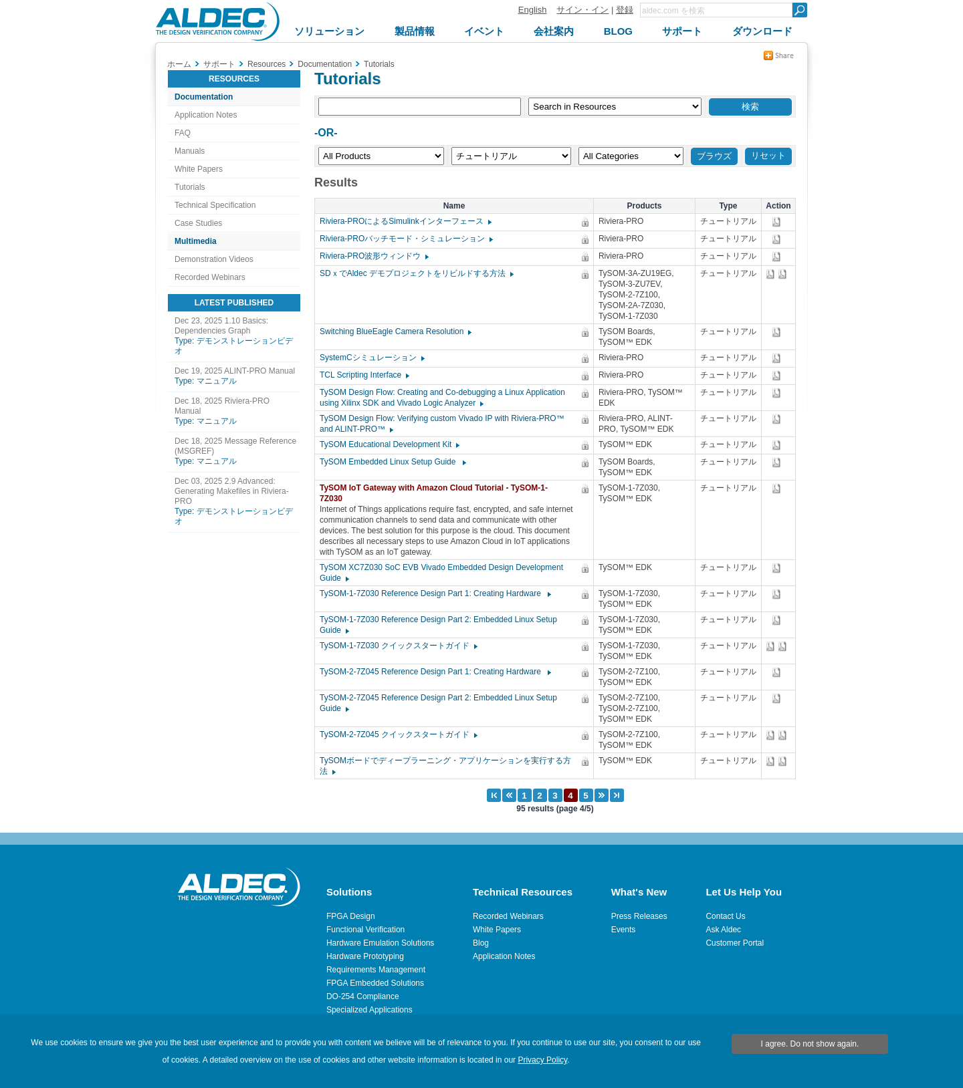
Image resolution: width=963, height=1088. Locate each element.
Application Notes (206, 115)
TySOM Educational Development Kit (389, 444)
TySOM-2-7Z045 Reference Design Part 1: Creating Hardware (435, 671)
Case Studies (198, 223)
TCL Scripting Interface (364, 375)
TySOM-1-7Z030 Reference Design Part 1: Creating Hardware (435, 593)
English (532, 10)
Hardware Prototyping (365, 956)
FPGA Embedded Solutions (375, 983)
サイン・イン (582, 10)
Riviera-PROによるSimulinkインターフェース (405, 221)
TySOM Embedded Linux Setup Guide (392, 461)
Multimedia (196, 241)
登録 (624, 10)
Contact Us (725, 916)
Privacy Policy (542, 1060)
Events (623, 929)
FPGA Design (350, 916)
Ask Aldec (723, 929)
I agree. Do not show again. (810, 1044)
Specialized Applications (369, 1009)
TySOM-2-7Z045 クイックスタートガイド (398, 734)
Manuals (190, 151)
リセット (768, 155)
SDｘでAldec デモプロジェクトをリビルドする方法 (416, 273)
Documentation (204, 97)
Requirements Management (375, 969)
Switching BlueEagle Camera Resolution (395, 331)
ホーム (179, 64)
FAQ (183, 133)
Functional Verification (365, 929)
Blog (481, 943)
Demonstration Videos (214, 259)
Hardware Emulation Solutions (380, 943)
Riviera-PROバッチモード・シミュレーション (406, 238)
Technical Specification (215, 205)
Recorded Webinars (210, 277)
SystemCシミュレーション (371, 357)
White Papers (199, 169)
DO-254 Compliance (362, 996)
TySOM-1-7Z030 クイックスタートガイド (398, 645)
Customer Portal (735, 943)
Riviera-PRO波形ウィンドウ (373, 256)
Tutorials (190, 187)
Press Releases (639, 916)
